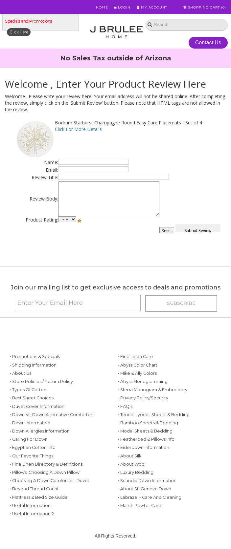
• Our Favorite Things (31, 456)
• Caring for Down (29, 439)
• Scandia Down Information (147, 480)
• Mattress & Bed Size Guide (39, 497)
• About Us (20, 373)
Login (122, 7)
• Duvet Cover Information (37, 406)
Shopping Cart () (204, 7)
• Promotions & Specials (35, 356)
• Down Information (30, 422)
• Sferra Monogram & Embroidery (152, 389)
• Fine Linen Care (135, 356)
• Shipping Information (33, 365)
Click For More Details (78, 129)
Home (102, 7)
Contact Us (208, 42)
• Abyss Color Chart (137, 365)
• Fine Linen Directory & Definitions (46, 464)
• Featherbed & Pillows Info (146, 439)
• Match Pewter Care (139, 505)
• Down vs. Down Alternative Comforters (52, 414)
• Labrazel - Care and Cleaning (149, 497)
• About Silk (129, 456)
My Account (152, 7)
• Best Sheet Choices (32, 397)
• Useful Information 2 (32, 513)
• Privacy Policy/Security (143, 397)
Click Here (19, 32)
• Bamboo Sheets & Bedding (148, 422)
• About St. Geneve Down (144, 488)
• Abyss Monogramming (143, 381)
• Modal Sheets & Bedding (145, 431)
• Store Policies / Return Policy (41, 381)
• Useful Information (30, 505)
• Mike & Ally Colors (137, 373)
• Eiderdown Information (143, 447)
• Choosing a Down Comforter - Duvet (49, 480)
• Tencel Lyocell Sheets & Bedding (154, 414)
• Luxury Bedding (135, 472)
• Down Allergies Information (40, 431)
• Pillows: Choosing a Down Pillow (45, 472)
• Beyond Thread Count (34, 488)
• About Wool (132, 464)
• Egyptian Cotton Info (33, 447)
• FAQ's (125, 406)
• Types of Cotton (28, 389)
